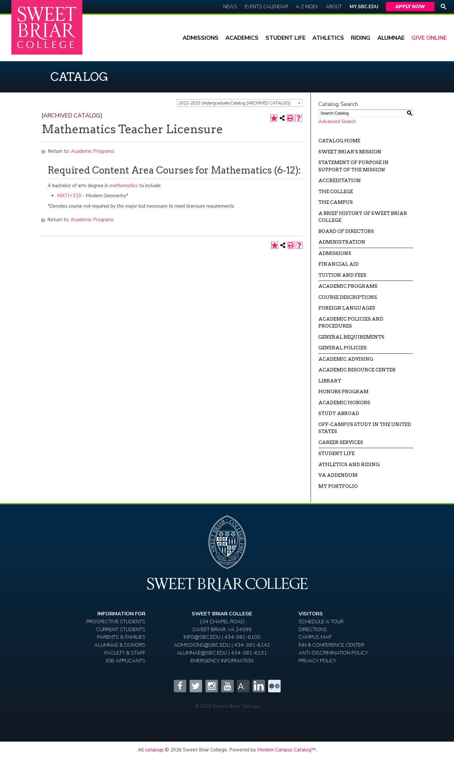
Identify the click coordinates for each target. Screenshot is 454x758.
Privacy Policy (317, 660)
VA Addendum (338, 475)
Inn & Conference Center (331, 644)
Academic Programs (92, 151)
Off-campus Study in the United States (364, 428)
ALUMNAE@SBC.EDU (202, 652)
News (230, 6)
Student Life (285, 38)
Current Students (120, 629)
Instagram (211, 686)
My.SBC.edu (364, 6)
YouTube (227, 686)
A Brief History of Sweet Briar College (362, 216)
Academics (242, 38)
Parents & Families (121, 637)
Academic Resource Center (357, 370)
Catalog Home (339, 141)
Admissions (200, 38)
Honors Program (343, 391)
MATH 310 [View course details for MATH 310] (69, 195)
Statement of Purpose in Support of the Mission (353, 166)
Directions (313, 629)
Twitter (195, 686)
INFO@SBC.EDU (201, 637)
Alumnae (391, 38)
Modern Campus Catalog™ (286, 750)
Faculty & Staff (124, 652)
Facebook (179, 686)
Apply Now (410, 6)
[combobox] (240, 103)
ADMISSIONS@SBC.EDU (202, 644)
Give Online (429, 38)
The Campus (335, 202)
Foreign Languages (346, 308)
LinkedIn (258, 686)
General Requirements (351, 337)
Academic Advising (345, 359)
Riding (360, 38)
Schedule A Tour (321, 621)
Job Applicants (125, 660)
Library (329, 381)
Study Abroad (338, 413)
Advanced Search (337, 121)
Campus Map (315, 637)
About (334, 6)
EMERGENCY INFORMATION (221, 660)
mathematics (123, 185)
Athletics (328, 38)
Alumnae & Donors (119, 644)
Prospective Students (115, 621)
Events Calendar (266, 6)
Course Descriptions (347, 297)
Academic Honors (344, 403)
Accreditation (339, 180)
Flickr (274, 686)
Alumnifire (243, 686)
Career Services (340, 442)
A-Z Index (307, 6)
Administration (341, 242)
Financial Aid (338, 264)
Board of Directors (346, 231)
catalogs (154, 750)
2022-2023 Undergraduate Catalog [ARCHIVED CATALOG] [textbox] (234, 103)
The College (335, 191)
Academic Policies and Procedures (350, 322)
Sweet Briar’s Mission (349, 152)
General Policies (342, 348)
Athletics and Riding (349, 464)
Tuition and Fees (342, 275)
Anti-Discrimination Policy (333, 652)
